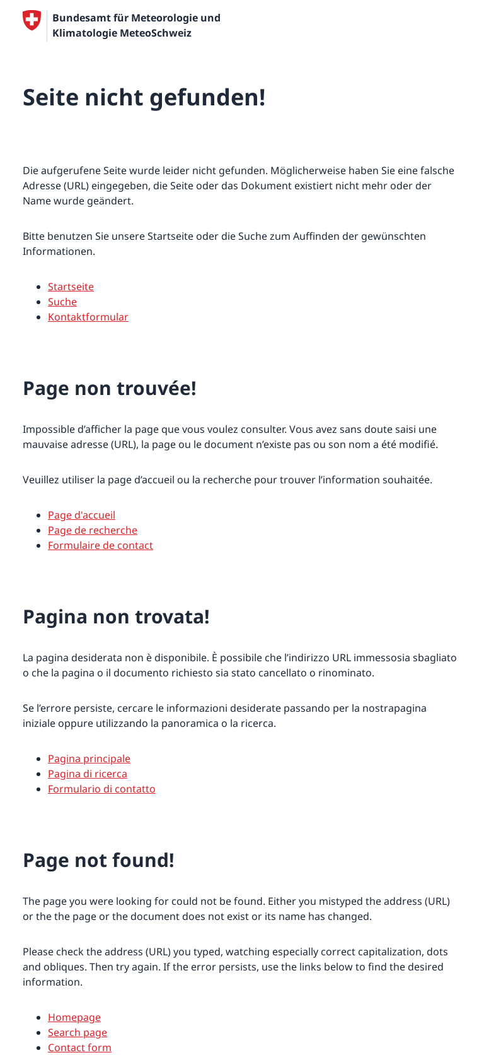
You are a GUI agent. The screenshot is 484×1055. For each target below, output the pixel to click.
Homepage (74, 1017)
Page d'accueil (81, 515)
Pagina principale (89, 758)
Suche (62, 302)
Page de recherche (92, 530)
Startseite (71, 286)
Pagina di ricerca (87, 774)
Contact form (80, 1047)
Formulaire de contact (100, 545)
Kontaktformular (88, 317)
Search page (77, 1032)
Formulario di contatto (102, 789)
